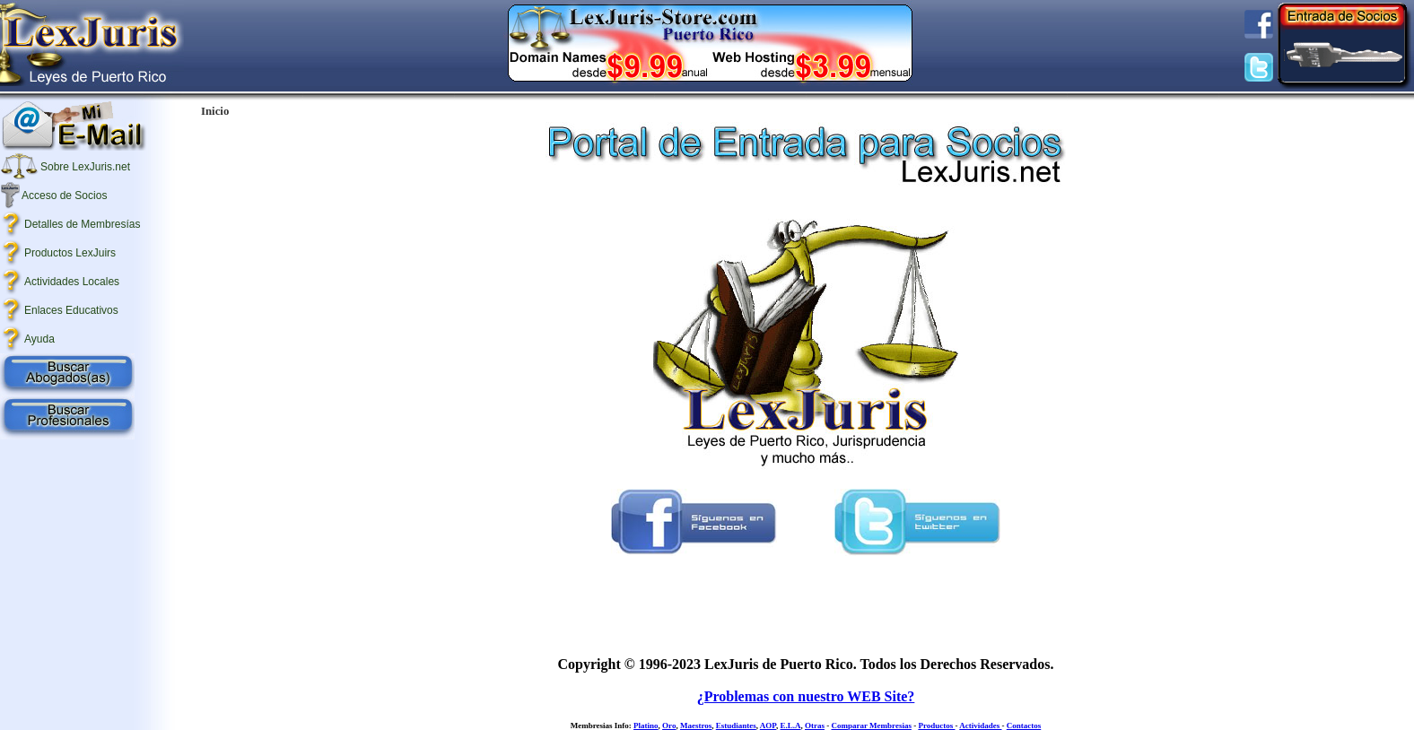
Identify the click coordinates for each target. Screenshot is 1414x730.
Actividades (980, 725)
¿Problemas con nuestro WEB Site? (806, 696)
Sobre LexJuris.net (85, 167)
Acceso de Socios (64, 195)
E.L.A (790, 725)
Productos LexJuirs (70, 253)
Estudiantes (736, 725)
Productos (936, 725)
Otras (815, 725)
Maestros (695, 725)
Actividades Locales (71, 281)
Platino (646, 725)
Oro (669, 725)
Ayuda (39, 339)
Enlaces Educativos (71, 310)
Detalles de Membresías (82, 224)
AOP (768, 725)
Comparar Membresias (871, 725)
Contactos (1024, 725)
